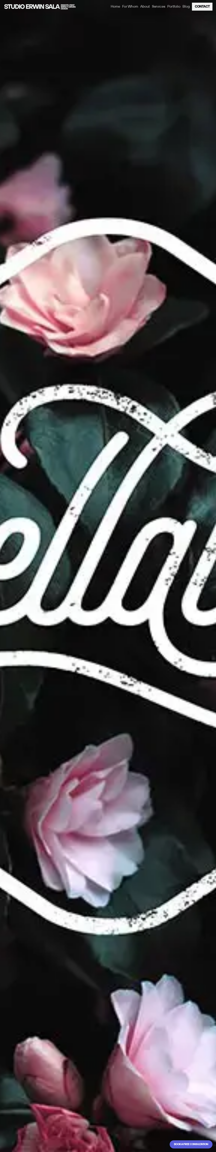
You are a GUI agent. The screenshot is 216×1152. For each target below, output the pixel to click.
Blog (186, 6)
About (145, 6)
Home (115, 6)
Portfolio (173, 6)
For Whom (130, 6)
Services (158, 6)
